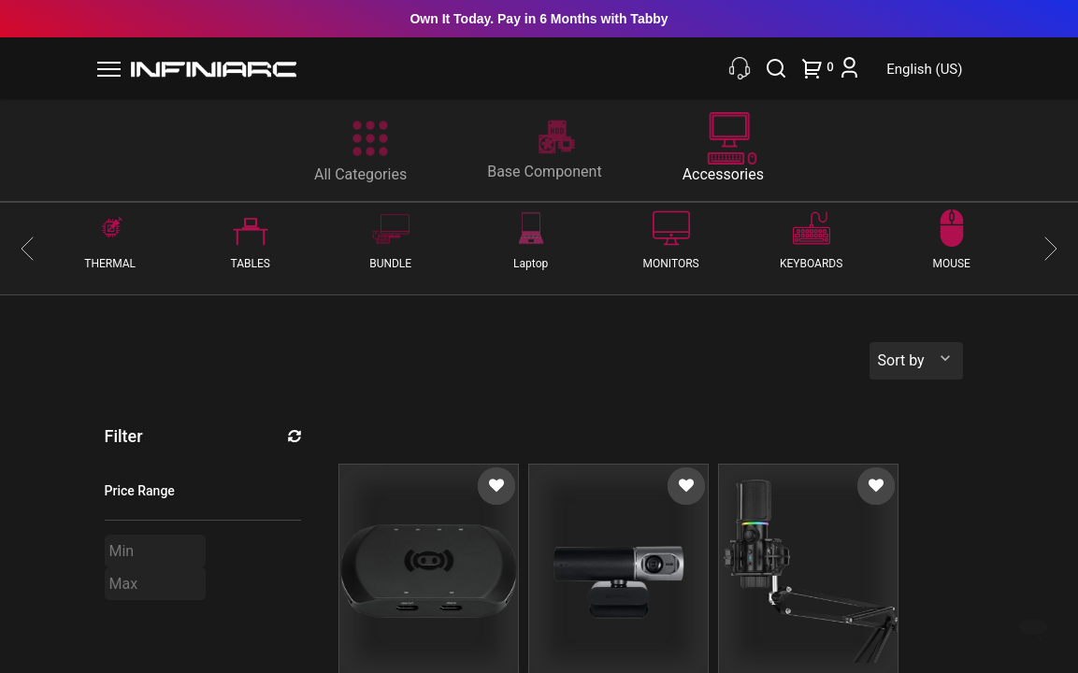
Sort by (901, 360)
